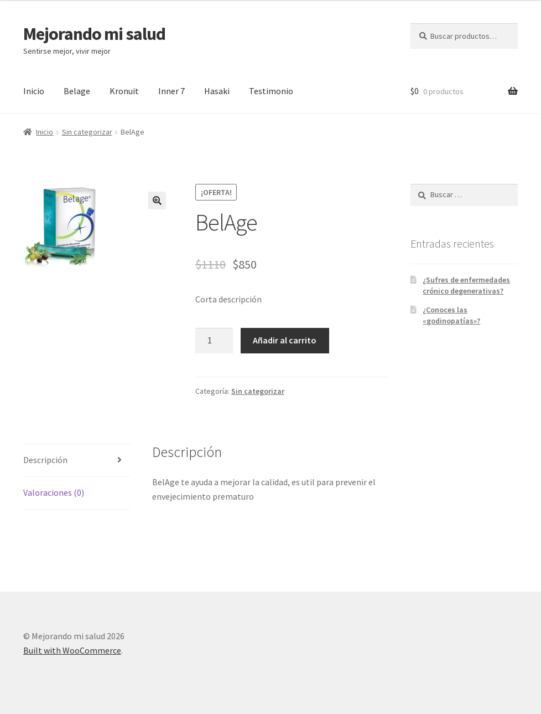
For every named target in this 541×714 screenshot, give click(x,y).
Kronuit (124, 90)
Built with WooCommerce (72, 650)
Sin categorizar (87, 132)
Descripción (45, 459)
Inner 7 (171, 90)
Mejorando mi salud (94, 34)
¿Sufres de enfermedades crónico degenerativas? (466, 285)
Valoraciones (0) (53, 492)
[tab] (77, 460)
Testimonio (271, 90)
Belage (77, 90)
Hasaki (217, 90)
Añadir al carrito (284, 340)
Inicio (33, 90)
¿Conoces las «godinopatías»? (451, 315)
